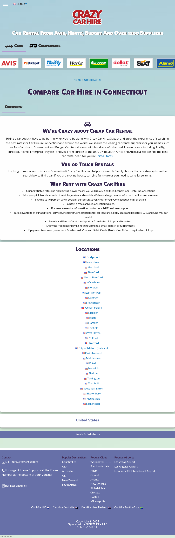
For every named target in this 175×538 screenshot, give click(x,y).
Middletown (91, 358)
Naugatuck (91, 398)
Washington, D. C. (100, 461)
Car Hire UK (40, 507)
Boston (94, 496)
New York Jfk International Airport (134, 470)
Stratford (92, 342)
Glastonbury (92, 393)
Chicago (95, 492)
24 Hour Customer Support (22, 461)
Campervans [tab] (44, 45)
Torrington (92, 378)
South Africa (69, 484)
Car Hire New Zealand (96, 507)
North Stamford (92, 277)
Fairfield (91, 327)
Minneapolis (97, 501)
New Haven (91, 262)
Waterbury (92, 282)
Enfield (91, 363)
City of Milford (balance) (91, 348)
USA (64, 466)
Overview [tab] (13, 106)
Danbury (91, 297)
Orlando (95, 475)
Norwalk (91, 287)
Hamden (91, 322)
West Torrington (91, 388)
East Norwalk (91, 292)
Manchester (91, 403)
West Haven (91, 332)
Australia (67, 470)
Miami (94, 470)
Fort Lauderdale (99, 466)
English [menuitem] (19, 3)
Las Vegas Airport (124, 461)
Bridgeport (91, 257)
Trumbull (92, 383)
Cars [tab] (14, 45)
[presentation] (44, 46)
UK (64, 475)
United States (92, 80)
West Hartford (91, 307)
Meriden (91, 312)
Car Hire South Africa (128, 507)
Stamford (91, 272)
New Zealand (70, 480)
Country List (69, 461)
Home (77, 80)
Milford (91, 337)
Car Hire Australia (65, 507)
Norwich (91, 368)
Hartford (92, 267)
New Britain (91, 302)
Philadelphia (97, 488)
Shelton (92, 373)
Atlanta (94, 479)
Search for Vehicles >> (87, 434)
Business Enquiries (16, 485)
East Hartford (92, 353)
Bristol (91, 317)
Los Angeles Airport (126, 466)
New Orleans (98, 483)
